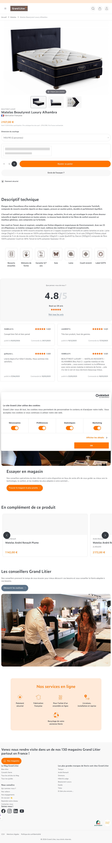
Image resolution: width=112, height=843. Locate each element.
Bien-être (4, 769)
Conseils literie (6, 772)
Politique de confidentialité (31, 834)
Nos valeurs (5, 791)
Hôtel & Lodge (63, 778)
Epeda (60, 785)
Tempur (61, 769)
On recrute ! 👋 (7, 798)
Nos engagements (8, 794)
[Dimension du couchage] (56, 137)
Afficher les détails (95, 437)
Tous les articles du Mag (10, 775)
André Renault (63, 772)
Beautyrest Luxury (64, 781)
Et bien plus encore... (65, 791)
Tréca (60, 788)
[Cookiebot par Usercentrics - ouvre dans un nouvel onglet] (97, 396)
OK (91, 445)
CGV (3, 834)
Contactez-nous (7, 804)
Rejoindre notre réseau (9, 801)
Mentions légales (13, 834)
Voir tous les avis (56, 314)
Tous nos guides (7, 778)
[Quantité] (9, 164)
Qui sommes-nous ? (8, 788)
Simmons (61, 775)
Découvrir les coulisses (15, 587)
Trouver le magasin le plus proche (25, 487)
